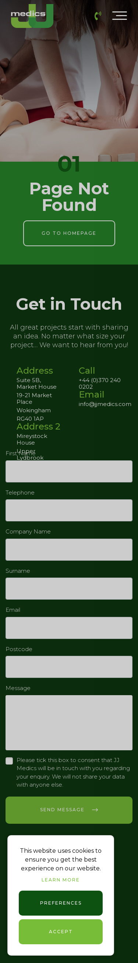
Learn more (61, 880)
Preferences (61, 903)
